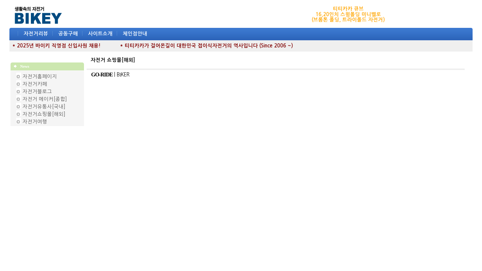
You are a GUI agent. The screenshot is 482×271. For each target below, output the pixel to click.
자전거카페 (35, 84)
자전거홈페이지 (40, 76)
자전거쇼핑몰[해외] (44, 114)
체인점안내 (135, 33)
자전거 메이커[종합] (45, 99)
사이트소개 (100, 33)
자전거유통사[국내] (44, 106)
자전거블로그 (37, 91)
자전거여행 (35, 121)
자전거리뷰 (36, 33)
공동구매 (68, 33)
